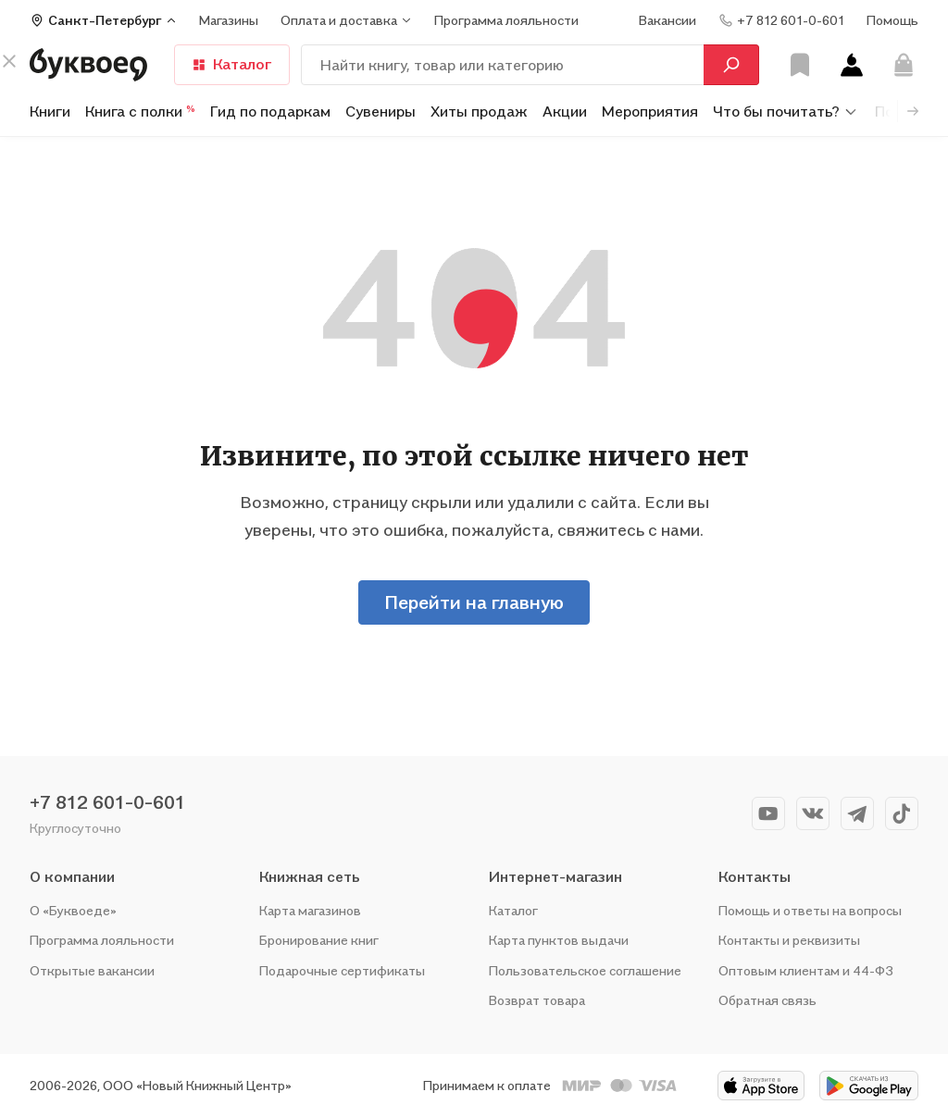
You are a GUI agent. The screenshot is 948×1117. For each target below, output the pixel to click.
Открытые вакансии (92, 970)
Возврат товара (537, 1000)
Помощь (892, 20)
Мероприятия (650, 111)
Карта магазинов (310, 910)
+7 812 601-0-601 (107, 802)
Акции (565, 111)
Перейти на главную (474, 602)
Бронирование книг (319, 940)
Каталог (513, 910)
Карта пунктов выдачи (559, 940)
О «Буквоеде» (73, 910)
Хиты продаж (479, 111)
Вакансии (667, 20)
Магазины (228, 20)
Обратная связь (767, 1000)
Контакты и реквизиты (789, 940)
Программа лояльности (102, 940)
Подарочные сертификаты (342, 970)
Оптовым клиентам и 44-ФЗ (805, 970)
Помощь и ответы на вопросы (810, 910)
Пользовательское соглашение (585, 970)
